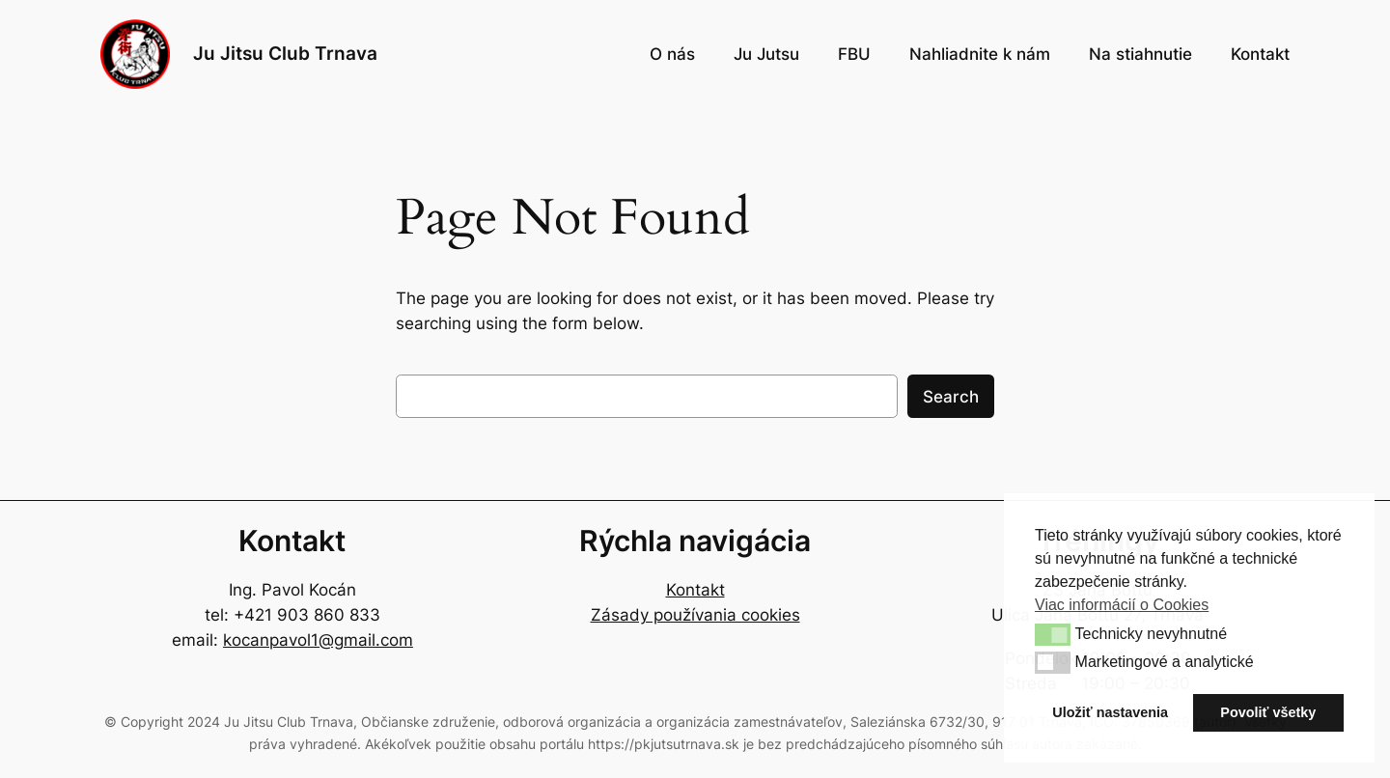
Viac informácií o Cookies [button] (1122, 605)
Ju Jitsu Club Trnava (285, 53)
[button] (1052, 634)
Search (951, 396)
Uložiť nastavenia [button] (1110, 712)
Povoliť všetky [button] (1268, 712)
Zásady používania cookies (695, 615)
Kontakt (695, 589)
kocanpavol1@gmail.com (318, 640)
